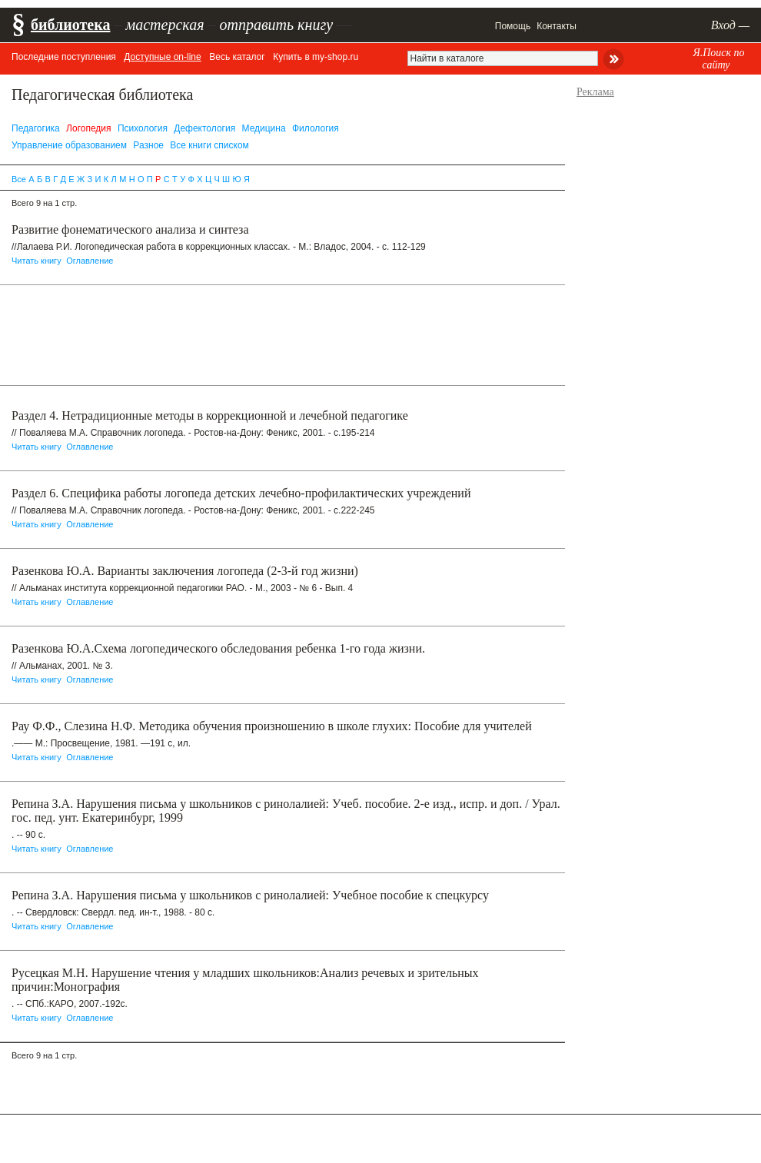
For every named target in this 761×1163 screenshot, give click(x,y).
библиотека (70, 24)
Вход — (730, 25)
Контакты (557, 26)
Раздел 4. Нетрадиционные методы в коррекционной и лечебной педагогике (210, 415)
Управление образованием (69, 145)
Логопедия (88, 128)
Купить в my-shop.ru (315, 57)
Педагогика (36, 128)
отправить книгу (276, 24)
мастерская (164, 24)
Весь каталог (236, 57)
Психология (143, 128)
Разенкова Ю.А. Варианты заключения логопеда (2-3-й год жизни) (185, 570)
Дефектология (204, 128)
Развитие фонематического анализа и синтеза (130, 229)
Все (19, 179)
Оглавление (89, 260)
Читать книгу (36, 260)
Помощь (512, 26)
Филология (315, 128)
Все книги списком (209, 145)
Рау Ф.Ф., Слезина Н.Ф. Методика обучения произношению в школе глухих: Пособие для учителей (272, 726)
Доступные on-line (162, 57)
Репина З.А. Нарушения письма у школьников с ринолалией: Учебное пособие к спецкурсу (250, 895)
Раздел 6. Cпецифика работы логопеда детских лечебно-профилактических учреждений (241, 493)
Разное (148, 145)
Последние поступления (64, 57)
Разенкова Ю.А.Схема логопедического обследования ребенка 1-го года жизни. (218, 648)
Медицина (264, 128)
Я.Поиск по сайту (718, 59)
